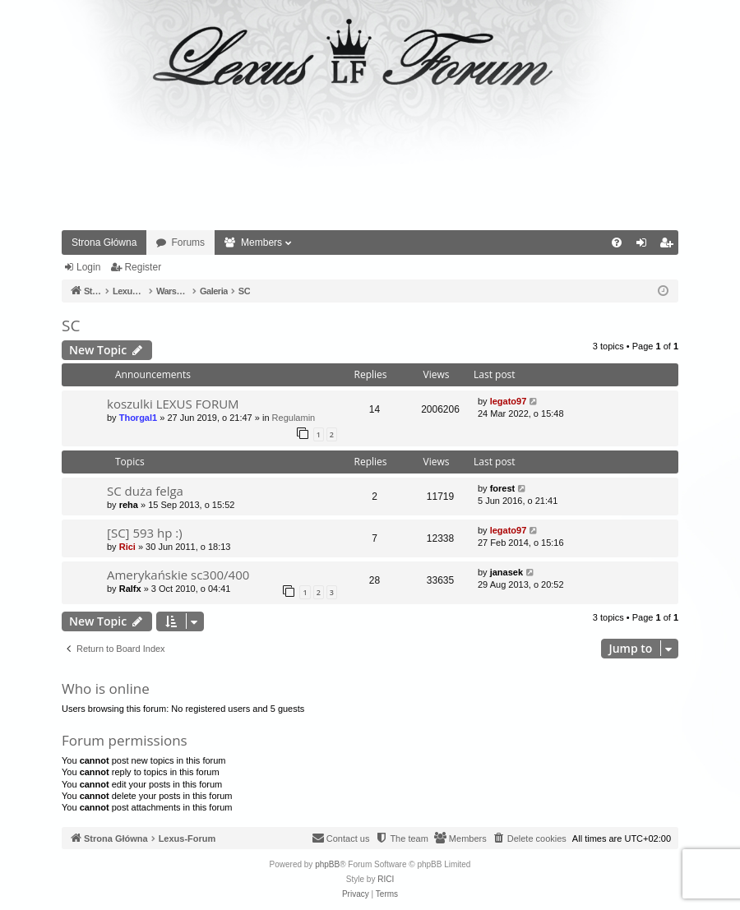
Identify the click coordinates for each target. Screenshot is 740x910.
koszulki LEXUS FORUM (173, 403)
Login (88, 267)
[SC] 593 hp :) (145, 532)
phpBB (327, 864)
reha (128, 505)
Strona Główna (104, 242)
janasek (506, 572)
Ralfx (130, 589)
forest (503, 488)
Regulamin (294, 418)
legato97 (508, 401)
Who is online (106, 688)
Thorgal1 (138, 418)
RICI (385, 879)
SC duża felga (145, 491)
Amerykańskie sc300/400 (178, 574)
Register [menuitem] (669, 246)
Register (142, 267)
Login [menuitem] (645, 246)
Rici (127, 547)
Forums (188, 242)
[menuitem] (616, 242)
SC (71, 325)
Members (261, 242)
